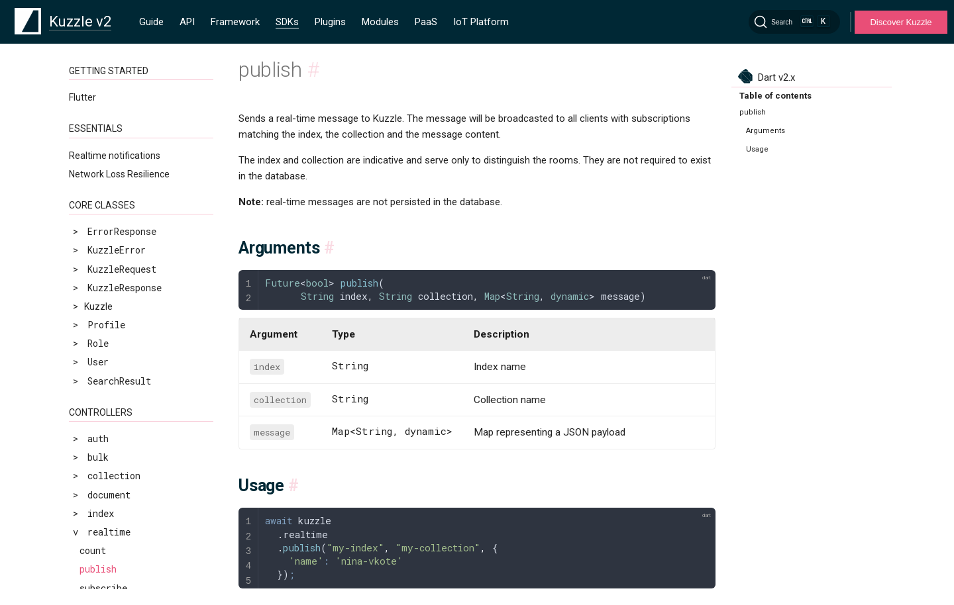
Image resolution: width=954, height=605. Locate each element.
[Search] (794, 22)
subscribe (103, 426)
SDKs (287, 22)
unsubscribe (109, 445)
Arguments (765, 130)
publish (98, 407)
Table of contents (775, 96)
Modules (380, 22)
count (93, 389)
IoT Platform (481, 22)
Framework (235, 22)
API (187, 22)
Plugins (330, 22)
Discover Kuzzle (900, 22)
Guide (151, 22)
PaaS (426, 22)
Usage (757, 149)
